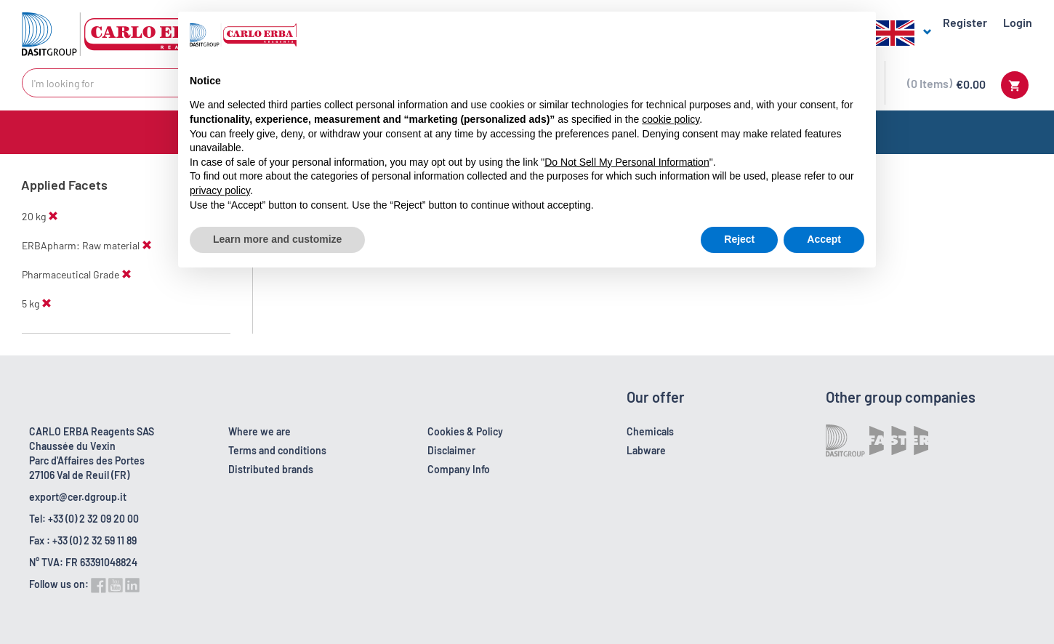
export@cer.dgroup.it (77, 497)
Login (1017, 22)
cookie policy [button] (670, 119)
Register (965, 22)
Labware (646, 450)
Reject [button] (739, 239)
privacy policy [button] (220, 190)
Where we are (259, 431)
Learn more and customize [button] (277, 239)
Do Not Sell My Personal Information (626, 162)
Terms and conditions (277, 450)
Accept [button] (824, 239)
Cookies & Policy (465, 431)
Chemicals (650, 431)
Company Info (458, 469)
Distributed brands (270, 469)
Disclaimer (451, 450)
